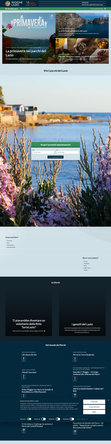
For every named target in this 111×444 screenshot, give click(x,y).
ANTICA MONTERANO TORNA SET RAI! (88, 390)
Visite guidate (10, 245)
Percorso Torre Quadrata (83, 355)
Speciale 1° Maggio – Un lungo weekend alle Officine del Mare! (86, 373)
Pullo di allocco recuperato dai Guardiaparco (34, 407)
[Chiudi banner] (108, 422)
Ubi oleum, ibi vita (29, 355)
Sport (8, 243)
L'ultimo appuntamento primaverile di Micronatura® (88, 407)
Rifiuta (94, 433)
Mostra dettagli (81, 441)
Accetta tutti (94, 423)
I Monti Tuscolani (29, 372)
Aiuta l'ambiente (11, 247)
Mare (85, 265)
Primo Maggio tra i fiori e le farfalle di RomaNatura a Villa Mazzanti (37, 390)
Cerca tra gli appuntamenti (55, 157)
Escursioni (9, 240)
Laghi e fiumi (87, 268)
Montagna (86, 263)
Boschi (85, 261)
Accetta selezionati (94, 428)
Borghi (85, 270)
